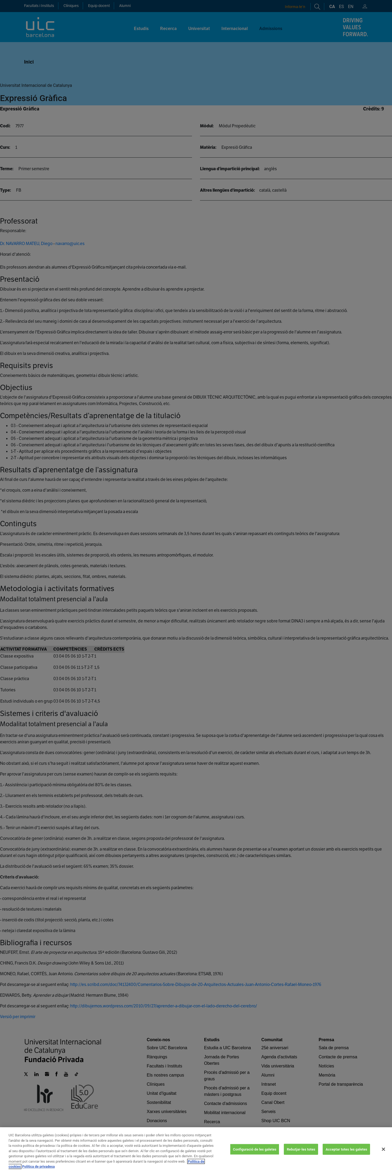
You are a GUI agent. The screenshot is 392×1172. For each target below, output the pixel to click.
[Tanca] (383, 1165)
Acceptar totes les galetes (346, 1165)
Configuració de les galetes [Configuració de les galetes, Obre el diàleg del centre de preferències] (254, 1165)
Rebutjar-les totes (301, 1165)
